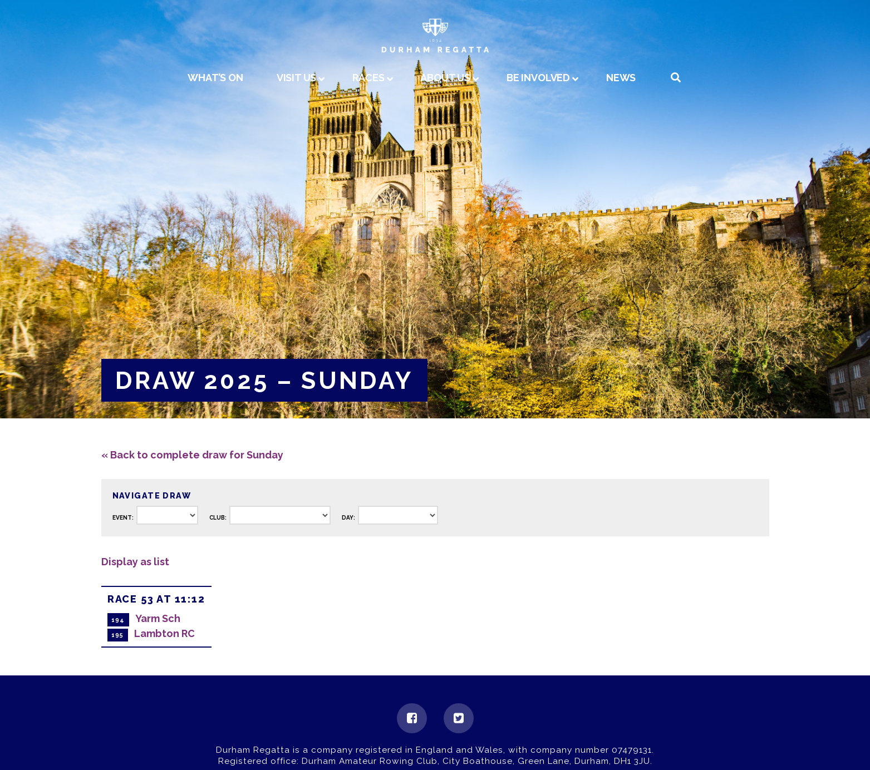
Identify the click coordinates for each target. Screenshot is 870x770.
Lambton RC (164, 633)
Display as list (135, 561)
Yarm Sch (157, 618)
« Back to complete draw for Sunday (192, 455)
